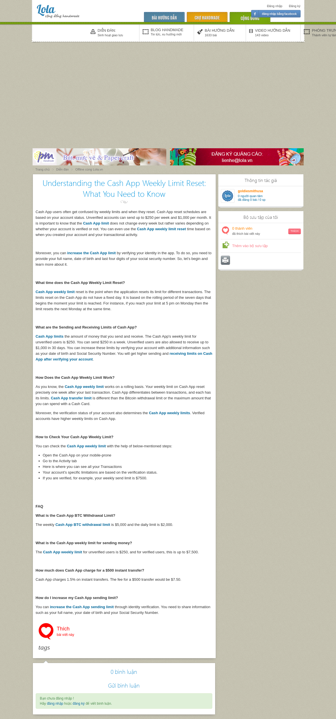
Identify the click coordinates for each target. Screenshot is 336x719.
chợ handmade (207, 17)
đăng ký (79, 704)
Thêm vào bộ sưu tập (250, 246)
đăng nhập (55, 704)
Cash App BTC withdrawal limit (82, 524)
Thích (65, 632)
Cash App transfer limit (71, 398)
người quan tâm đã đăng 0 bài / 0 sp (252, 197)
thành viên (266, 231)
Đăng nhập (274, 6)
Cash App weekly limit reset (161, 229)
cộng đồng (250, 18)
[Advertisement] (168, 86)
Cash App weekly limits (169, 413)
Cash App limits (50, 336)
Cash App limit (96, 223)
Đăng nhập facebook (276, 13)
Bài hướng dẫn (164, 17)
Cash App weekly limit (55, 292)
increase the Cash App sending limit (82, 607)
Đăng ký (294, 6)
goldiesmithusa (250, 191)
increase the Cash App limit (91, 253)
